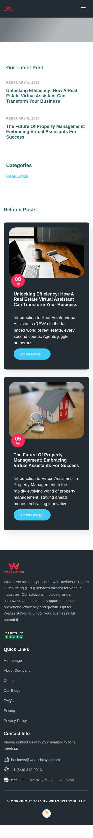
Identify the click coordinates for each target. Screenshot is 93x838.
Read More (32, 354)
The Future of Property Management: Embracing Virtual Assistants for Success (45, 132)
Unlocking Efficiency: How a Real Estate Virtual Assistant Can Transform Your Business (41, 96)
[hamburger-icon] (83, 9)
